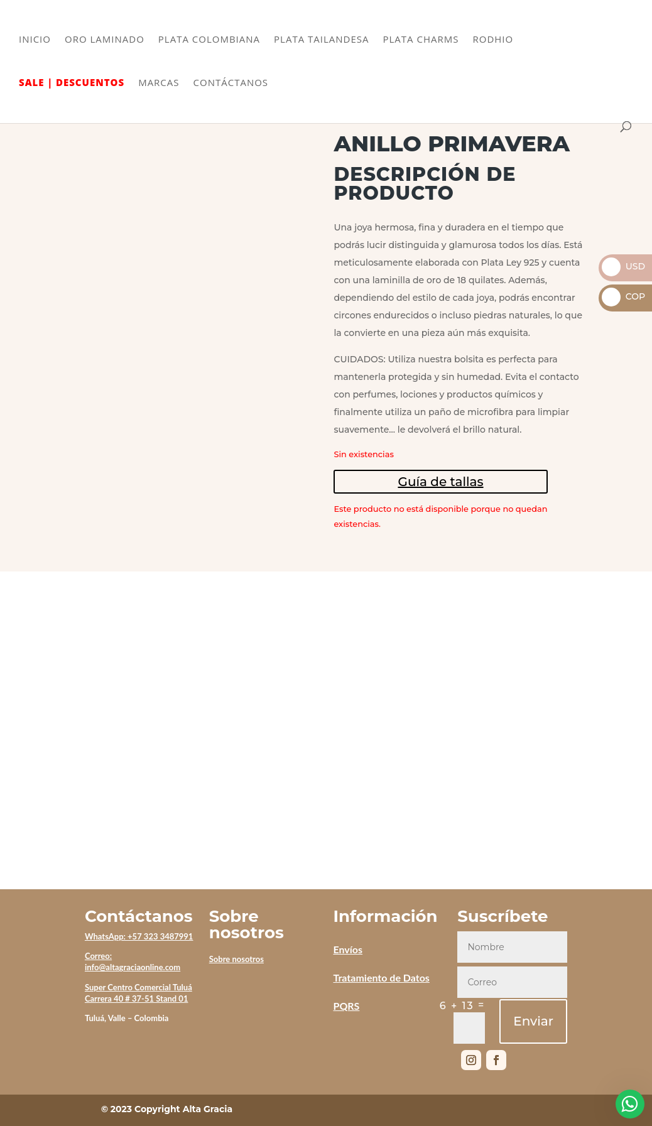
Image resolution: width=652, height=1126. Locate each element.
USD (623, 266)
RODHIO (492, 40)
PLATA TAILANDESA (321, 40)
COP (623, 296)
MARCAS (158, 83)
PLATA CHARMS (421, 40)
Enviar (533, 1021)
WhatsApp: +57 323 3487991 (139, 936)
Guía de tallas (440, 481)
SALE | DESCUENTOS (71, 83)
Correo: (98, 956)
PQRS (346, 1006)
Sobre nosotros (236, 959)
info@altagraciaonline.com (132, 967)
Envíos (347, 949)
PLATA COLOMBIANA (209, 40)
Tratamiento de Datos (381, 977)
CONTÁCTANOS (231, 83)
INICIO (35, 40)
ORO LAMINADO (104, 40)
